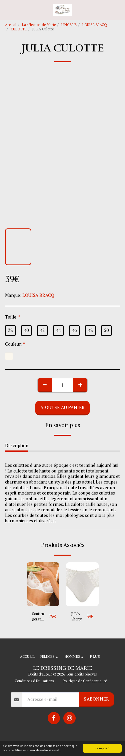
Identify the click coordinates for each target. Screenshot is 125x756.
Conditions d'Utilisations (34, 681)
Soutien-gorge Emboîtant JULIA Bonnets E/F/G (40, 616)
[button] (7, 9)
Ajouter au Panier (62, 407)
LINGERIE (69, 24)
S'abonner (96, 699)
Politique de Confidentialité (85, 681)
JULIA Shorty (76, 616)
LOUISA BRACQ (94, 24)
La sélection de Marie (39, 24)
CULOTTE (19, 29)
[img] (43, 584)
